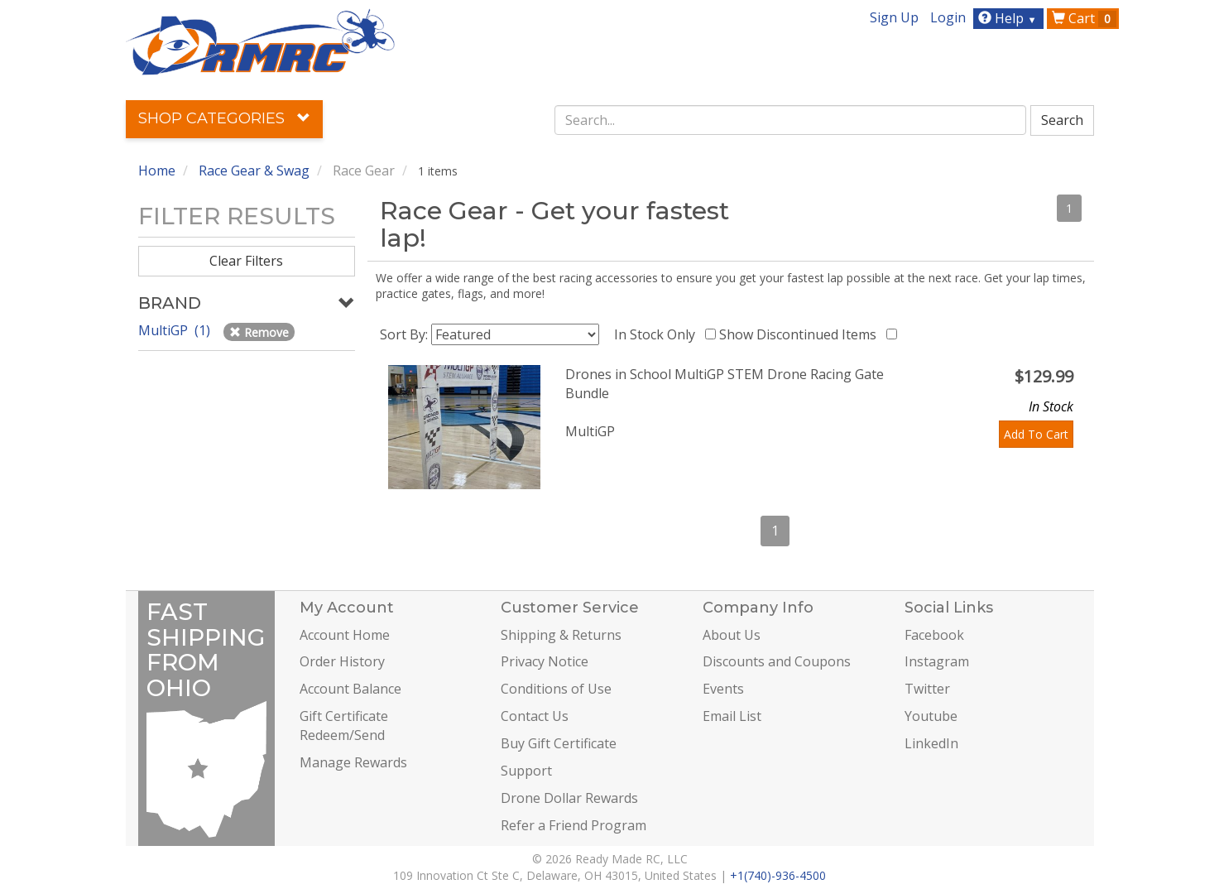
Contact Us (535, 716)
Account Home (345, 635)
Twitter (927, 689)
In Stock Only (658, 334)
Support (526, 771)
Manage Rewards (353, 762)
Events (723, 689)
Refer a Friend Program (573, 825)
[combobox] (790, 120)
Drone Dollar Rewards (569, 798)
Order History (342, 661)
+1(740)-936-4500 (778, 875)
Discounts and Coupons (777, 661)
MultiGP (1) (176, 330)
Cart (1084, 18)
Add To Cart (1036, 434)
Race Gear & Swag (254, 170)
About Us (732, 635)
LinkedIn (931, 743)
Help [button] (1009, 18)
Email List (732, 716)
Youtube (931, 716)
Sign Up (894, 17)
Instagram (937, 661)
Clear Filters (246, 261)
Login (948, 17)
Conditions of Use (556, 689)
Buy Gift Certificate (559, 743)
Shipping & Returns (561, 635)
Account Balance (350, 689)
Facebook (934, 635)
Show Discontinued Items (801, 334)
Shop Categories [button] (224, 118)
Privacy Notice (544, 661)
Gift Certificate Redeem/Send (344, 725)
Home (156, 170)
